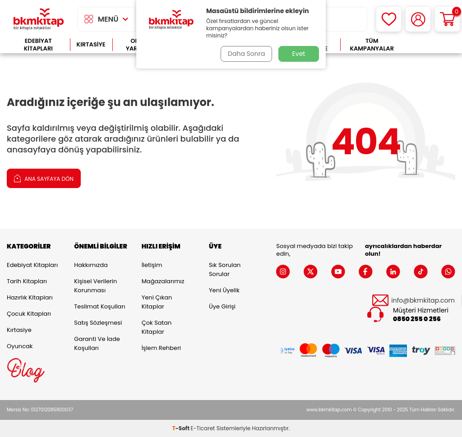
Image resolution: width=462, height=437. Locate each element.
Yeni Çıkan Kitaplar (157, 302)
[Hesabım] (418, 19)
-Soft (181, 428)
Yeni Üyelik (224, 290)
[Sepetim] (447, 19)
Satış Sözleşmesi (98, 322)
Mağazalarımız (163, 281)
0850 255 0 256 (417, 319)
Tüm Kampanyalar (372, 45)
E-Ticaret (203, 428)
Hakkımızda (90, 265)
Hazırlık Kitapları (30, 297)
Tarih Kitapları (27, 281)
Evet (298, 53)
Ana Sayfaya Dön (44, 178)
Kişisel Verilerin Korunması (95, 285)
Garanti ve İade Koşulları (97, 343)
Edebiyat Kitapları (38, 45)
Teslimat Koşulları (99, 306)
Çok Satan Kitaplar (157, 327)
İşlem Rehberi (161, 348)
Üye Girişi (222, 306)
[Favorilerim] (388, 19)
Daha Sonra (245, 53)
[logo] (38, 19)
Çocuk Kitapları (29, 313)
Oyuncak (20, 346)
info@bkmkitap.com (423, 300)
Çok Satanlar (429, 45)
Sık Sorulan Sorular (224, 269)
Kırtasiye (91, 44)
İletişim (152, 265)
